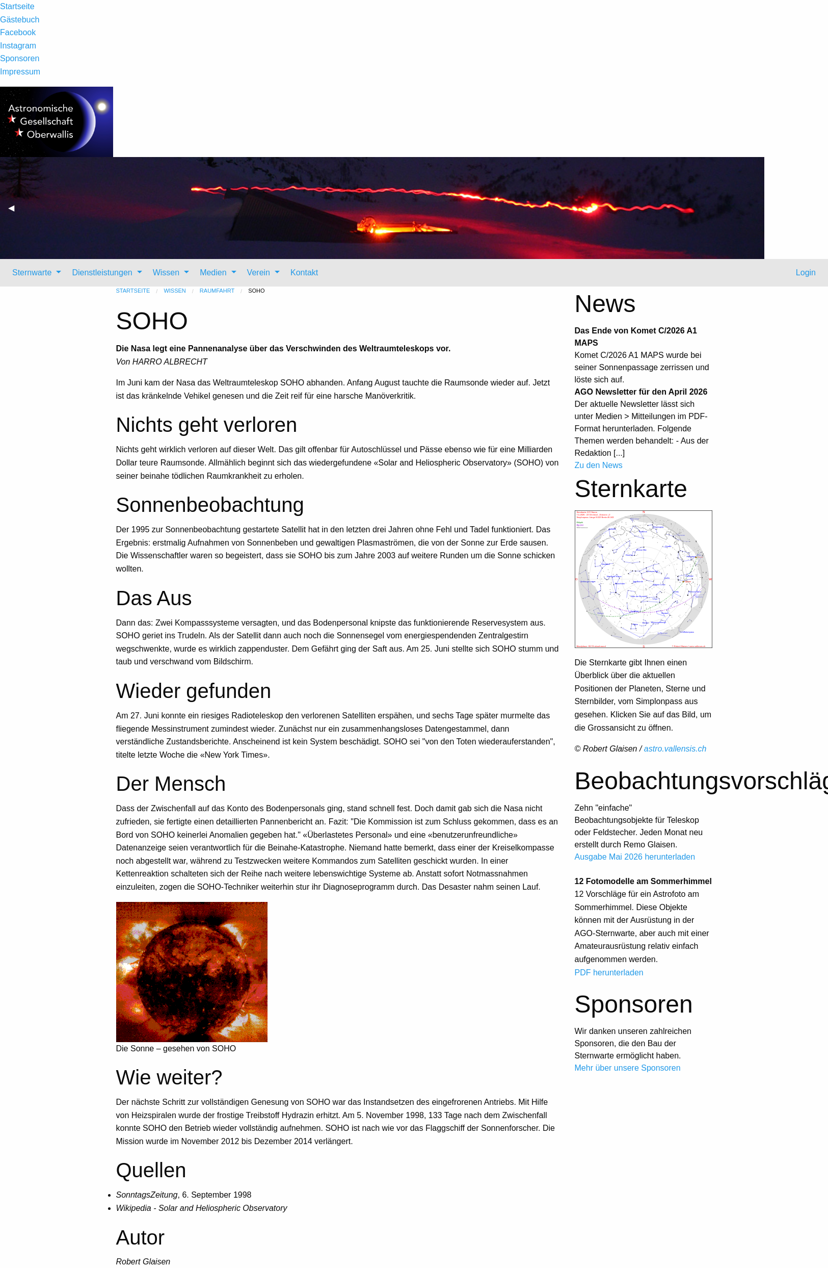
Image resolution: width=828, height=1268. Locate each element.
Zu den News (599, 465)
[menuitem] (34, 272)
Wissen (166, 272)
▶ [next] (821, 211)
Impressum (20, 71)
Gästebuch (19, 19)
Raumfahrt (217, 291)
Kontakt (304, 272)
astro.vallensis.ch (675, 748)
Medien (213, 272)
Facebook (18, 32)
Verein (258, 272)
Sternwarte (31, 272)
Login (804, 272)
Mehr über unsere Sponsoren (628, 1068)
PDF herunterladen (609, 972)
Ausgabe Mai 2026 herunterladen (635, 856)
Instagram (18, 45)
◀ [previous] (15, 211)
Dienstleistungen (102, 272)
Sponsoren (19, 58)
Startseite (17, 6)
